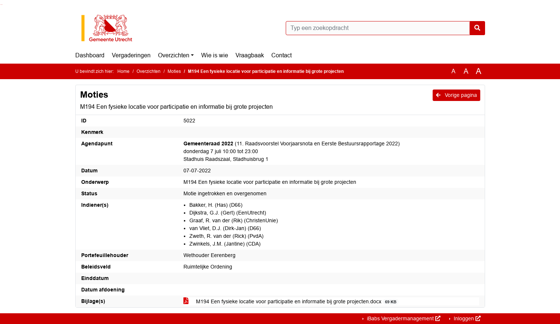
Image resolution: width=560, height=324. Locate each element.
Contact (281, 55)
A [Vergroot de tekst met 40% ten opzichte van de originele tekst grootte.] (478, 71)
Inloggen (466, 318)
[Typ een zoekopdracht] (385, 28)
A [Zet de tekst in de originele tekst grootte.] (453, 71)
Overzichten (173, 55)
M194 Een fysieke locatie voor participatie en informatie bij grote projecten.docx (291, 301)
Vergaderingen (131, 55)
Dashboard (89, 55)
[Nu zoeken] (477, 28)
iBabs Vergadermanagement (402, 318)
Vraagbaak (250, 55)
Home (123, 71)
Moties (174, 71)
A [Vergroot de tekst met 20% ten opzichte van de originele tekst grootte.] (466, 71)
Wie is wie (214, 55)
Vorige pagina (456, 95)
